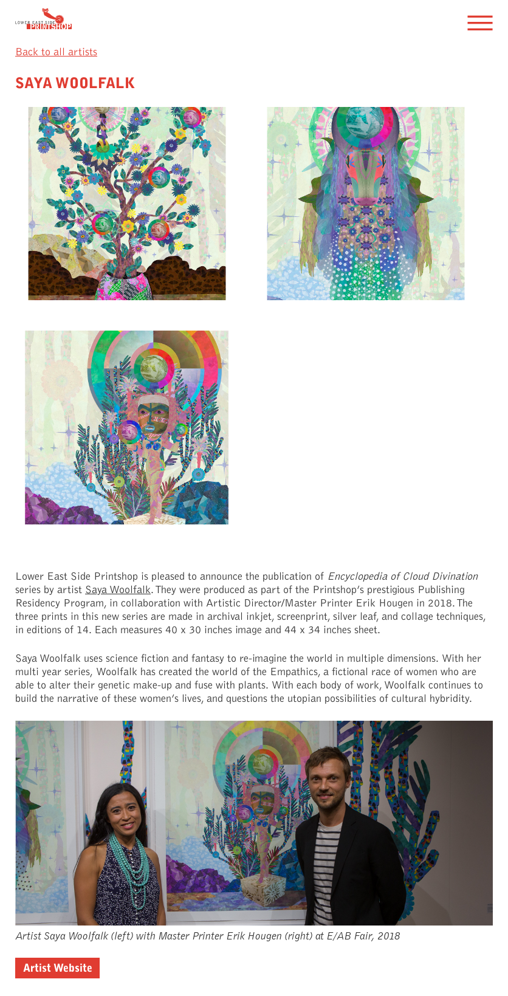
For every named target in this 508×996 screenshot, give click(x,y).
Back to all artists (56, 52)
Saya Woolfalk (118, 589)
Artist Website (57, 968)
